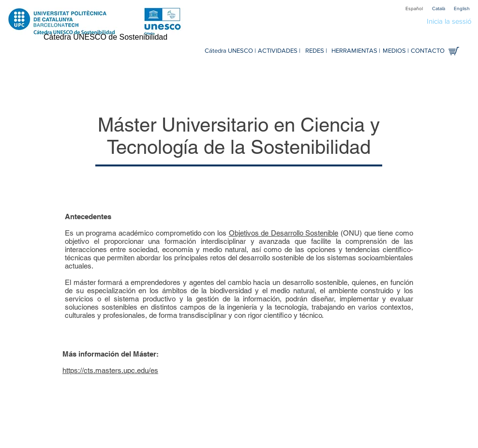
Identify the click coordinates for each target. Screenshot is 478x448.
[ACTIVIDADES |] (279, 51)
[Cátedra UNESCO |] (230, 51)
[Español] (414, 8)
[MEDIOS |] (396, 51)
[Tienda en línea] (453, 51)
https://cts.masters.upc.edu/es (110, 370)
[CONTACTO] (428, 51)
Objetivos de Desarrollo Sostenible (284, 233)
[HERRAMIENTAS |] (355, 51)
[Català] (438, 8)
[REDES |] (316, 51)
